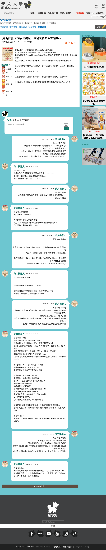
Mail (48, 533)
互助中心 (90, 13)
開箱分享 (42, 13)
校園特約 (100, 13)
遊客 (9, 120)
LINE (40, 533)
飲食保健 (13, 27)
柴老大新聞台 (66, 13)
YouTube (57, 533)
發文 (98, 27)
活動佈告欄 (53, 13)
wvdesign (86, 547)
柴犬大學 (16, 4)
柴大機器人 (5, 65)
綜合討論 (42, 27)
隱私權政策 (67, 547)
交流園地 (80, 13)
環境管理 (4, 27)
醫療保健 (32, 27)
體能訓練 (23, 27)
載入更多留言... (40, 486)
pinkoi (74, 533)
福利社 (33, 13)
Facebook (31, 533)
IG (65, 533)
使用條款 (57, 547)
